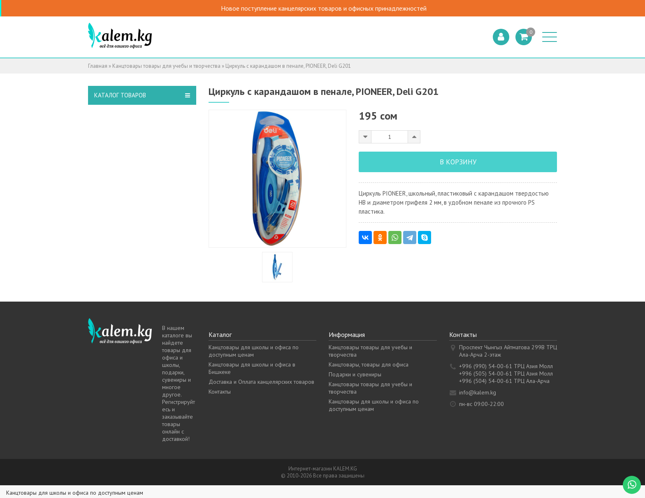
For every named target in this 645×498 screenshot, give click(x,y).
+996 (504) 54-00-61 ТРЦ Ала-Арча (504, 381)
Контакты (220, 391)
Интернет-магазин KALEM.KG (322, 468)
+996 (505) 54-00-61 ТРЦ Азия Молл (506, 373)
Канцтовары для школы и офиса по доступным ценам (254, 351)
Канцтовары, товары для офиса (368, 364)
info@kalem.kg (477, 392)
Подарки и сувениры (355, 374)
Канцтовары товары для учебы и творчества (166, 65)
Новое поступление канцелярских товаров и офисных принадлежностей (333, 8)
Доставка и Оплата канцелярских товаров (261, 381)
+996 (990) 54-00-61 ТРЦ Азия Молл (506, 366)
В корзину (458, 161)
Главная (97, 65)
